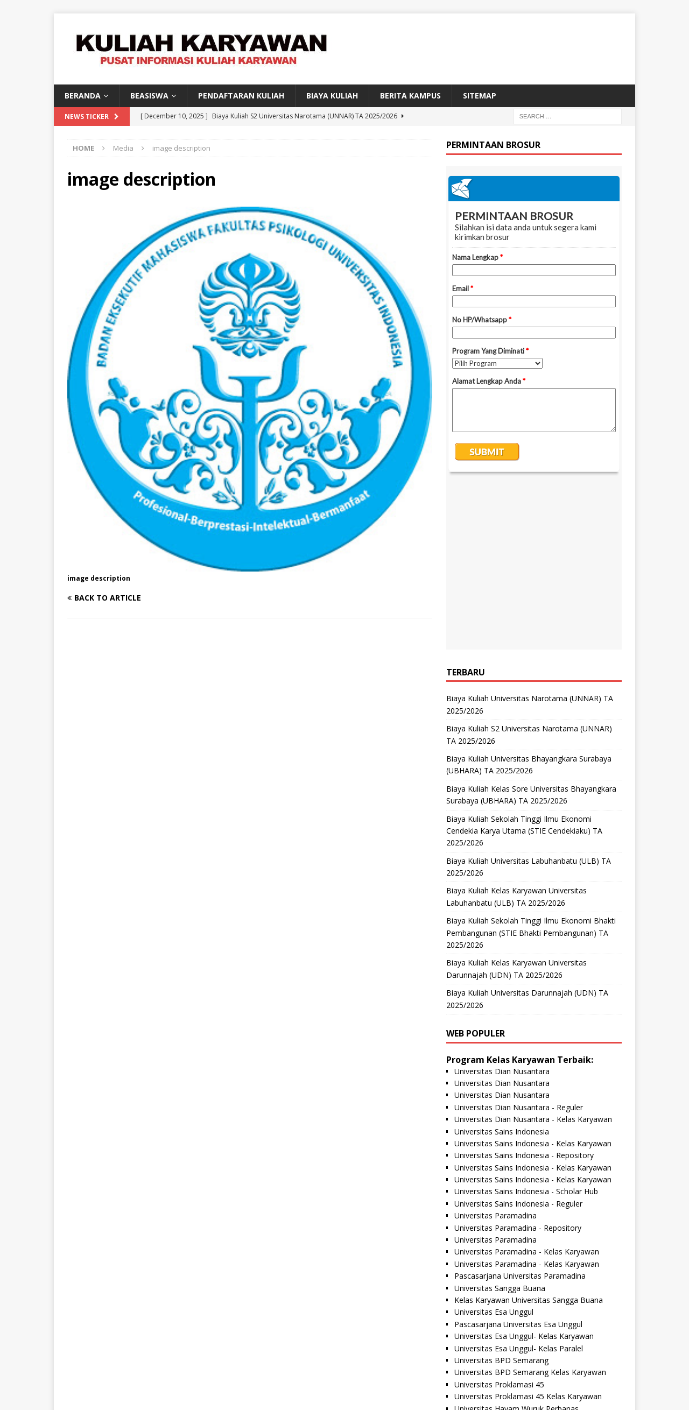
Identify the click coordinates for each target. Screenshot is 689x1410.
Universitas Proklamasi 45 (499, 1221)
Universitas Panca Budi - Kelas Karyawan (525, 1293)
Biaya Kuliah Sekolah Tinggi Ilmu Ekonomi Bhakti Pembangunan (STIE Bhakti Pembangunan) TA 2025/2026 (531, 769)
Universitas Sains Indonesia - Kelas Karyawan (532, 980)
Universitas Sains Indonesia (501, 968)
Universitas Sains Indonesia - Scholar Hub (526, 1028)
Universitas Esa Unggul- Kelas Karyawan (524, 1173)
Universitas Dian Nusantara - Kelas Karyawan (533, 956)
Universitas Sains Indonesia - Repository (524, 992)
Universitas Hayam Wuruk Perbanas (516, 1245)
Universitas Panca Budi (494, 1282)
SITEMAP (479, 95)
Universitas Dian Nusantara (502, 908)
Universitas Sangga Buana (499, 1125)
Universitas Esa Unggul (493, 1149)
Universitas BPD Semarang (501, 1197)
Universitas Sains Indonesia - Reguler (518, 1040)
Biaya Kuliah (332, 95)
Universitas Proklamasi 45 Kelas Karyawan (528, 1233)
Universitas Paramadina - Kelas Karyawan (526, 1088)
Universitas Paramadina (495, 1052)
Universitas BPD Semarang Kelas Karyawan (530, 1209)
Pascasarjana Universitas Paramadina (520, 1113)
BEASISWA (149, 95)
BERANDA (83, 95)
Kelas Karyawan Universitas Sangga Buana (528, 1137)
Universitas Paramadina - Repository (517, 1065)
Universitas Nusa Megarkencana (510, 1305)
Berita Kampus (410, 95)
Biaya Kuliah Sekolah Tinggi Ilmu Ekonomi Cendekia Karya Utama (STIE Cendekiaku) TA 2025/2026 (524, 668)
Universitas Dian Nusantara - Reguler (518, 944)
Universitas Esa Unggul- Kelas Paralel (518, 1185)
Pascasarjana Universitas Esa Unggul (518, 1161)
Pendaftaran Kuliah (241, 95)
